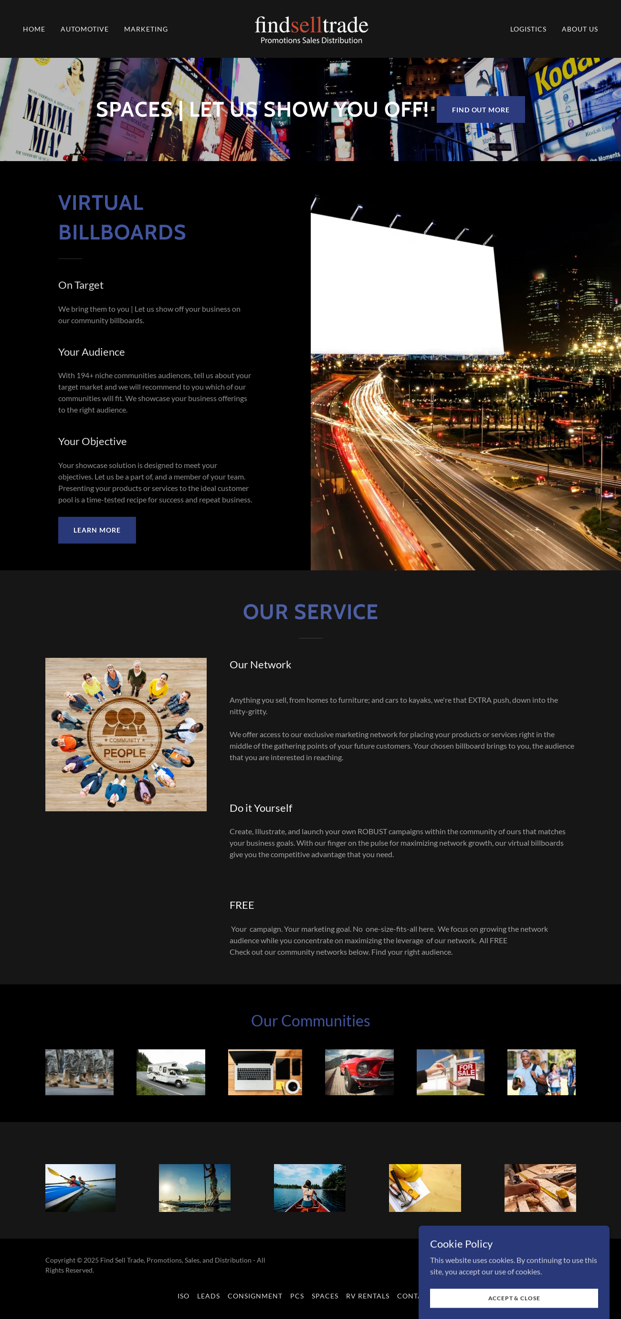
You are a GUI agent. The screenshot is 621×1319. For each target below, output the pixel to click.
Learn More (97, 530)
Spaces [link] (325, 1296)
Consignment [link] (255, 1296)
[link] (310, 28)
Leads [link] (208, 1296)
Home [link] (34, 29)
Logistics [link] (528, 29)
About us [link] (580, 29)
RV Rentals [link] (367, 1296)
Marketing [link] (146, 29)
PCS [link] (297, 1296)
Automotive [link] (85, 29)
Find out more (481, 110)
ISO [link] (183, 1296)
